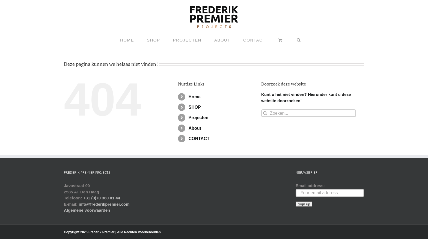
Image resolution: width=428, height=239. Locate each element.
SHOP (195, 107)
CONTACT (199, 138)
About (195, 128)
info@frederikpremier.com (104, 204)
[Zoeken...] (308, 113)
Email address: (310, 185)
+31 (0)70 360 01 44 (101, 198)
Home (195, 97)
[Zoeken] (265, 113)
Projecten (199, 117)
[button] (299, 39)
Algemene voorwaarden (87, 210)
